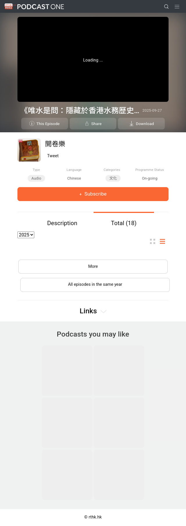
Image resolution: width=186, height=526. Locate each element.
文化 (113, 178)
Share (96, 123)
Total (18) (124, 223)
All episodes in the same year (95, 284)
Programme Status (149, 170)
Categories (111, 170)
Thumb (154, 241)
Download (145, 123)
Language (74, 170)
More (93, 266)
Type (36, 170)
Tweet (53, 155)
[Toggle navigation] (177, 6)
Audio (36, 178)
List (164, 241)
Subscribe (95, 194)
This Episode (48, 123)
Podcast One (40, 6)
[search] (166, 6)
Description (62, 223)
